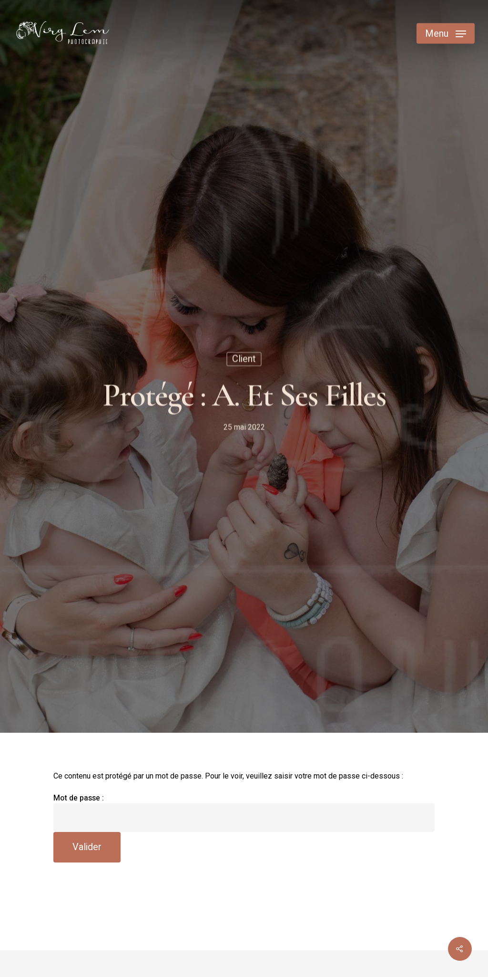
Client (244, 360)
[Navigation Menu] (446, 33)
